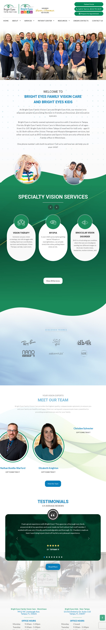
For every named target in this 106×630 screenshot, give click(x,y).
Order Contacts (80, 21)
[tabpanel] (42, 448)
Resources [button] (64, 21)
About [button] (16, 21)
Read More (53, 565)
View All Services (53, 280)
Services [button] (29, 21)
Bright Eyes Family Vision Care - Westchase (28, 611)
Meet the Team (53, 482)
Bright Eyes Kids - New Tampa (77, 611)
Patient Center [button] (46, 21)
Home (5, 21)
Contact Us (97, 21)
